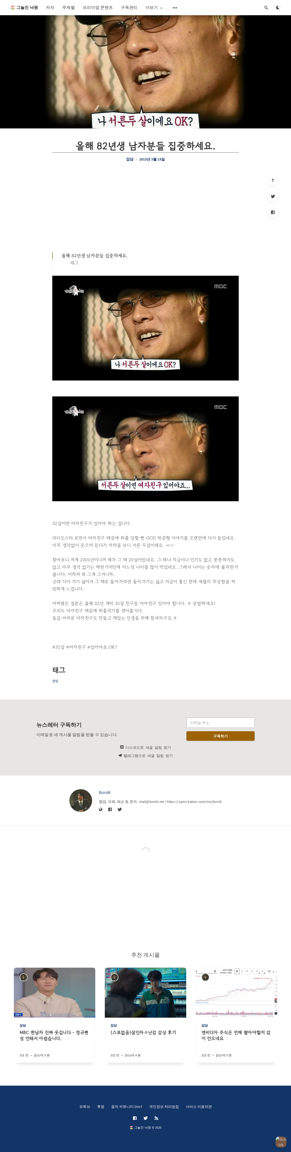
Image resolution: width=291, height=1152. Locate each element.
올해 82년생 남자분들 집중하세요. (94, 255)
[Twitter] (272, 196)
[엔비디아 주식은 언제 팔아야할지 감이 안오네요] (236, 1046)
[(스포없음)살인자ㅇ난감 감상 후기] (145, 1046)
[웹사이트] (101, 809)
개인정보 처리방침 (164, 1106)
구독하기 (220, 736)
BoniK (105, 792)
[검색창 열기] (266, 7)
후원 (100, 1106)
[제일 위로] (272, 180)
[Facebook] (272, 212)
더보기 (154, 7)
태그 (74, 263)
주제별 (68, 7)
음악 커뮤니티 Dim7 (126, 1106)
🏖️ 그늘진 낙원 (24, 7)
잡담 (129, 159)
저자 (50, 7)
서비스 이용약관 (199, 1106)
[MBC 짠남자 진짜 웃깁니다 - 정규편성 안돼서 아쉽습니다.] (54, 1046)
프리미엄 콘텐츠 (98, 7)
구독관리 (129, 7)
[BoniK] (80, 800)
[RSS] (156, 1118)
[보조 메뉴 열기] (175, 7)
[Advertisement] (145, 206)
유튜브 (84, 1106)
